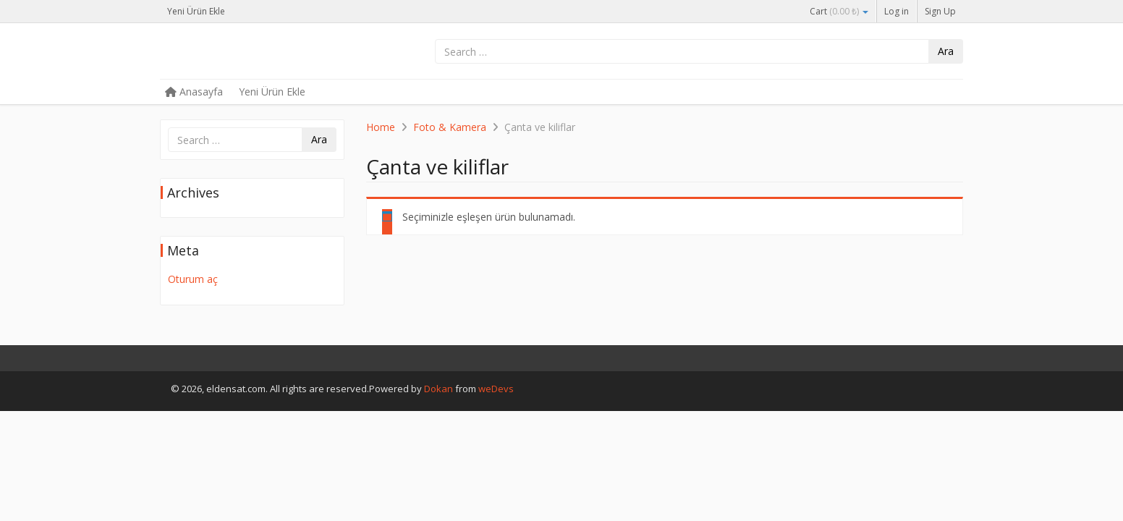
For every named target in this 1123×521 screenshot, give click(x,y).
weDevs (496, 388)
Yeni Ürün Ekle (196, 11)
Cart (839, 11)
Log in (896, 11)
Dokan (438, 388)
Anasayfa (194, 91)
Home (380, 127)
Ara (946, 51)
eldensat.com (268, 52)
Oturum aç (193, 279)
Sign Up (940, 11)
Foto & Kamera (449, 127)
